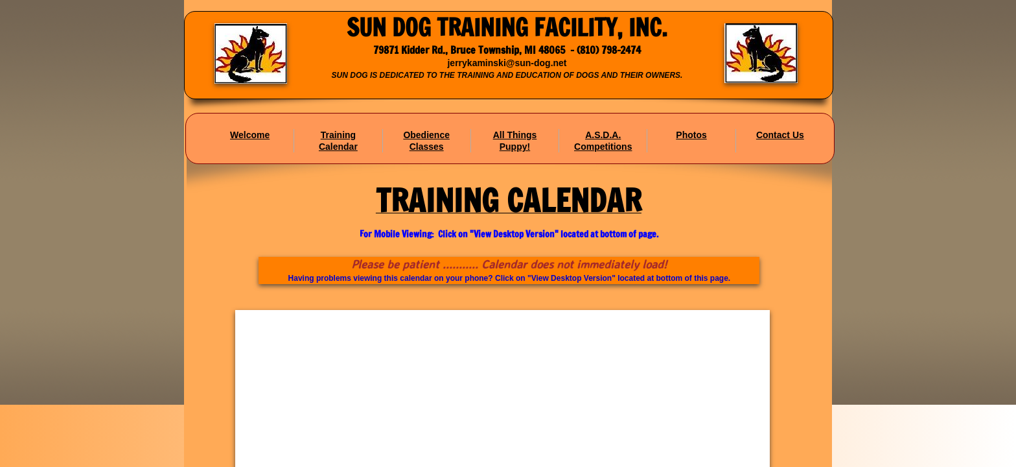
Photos (691, 135)
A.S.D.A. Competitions (603, 141)
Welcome (250, 135)
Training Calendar (338, 141)
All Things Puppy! (515, 141)
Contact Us (780, 135)
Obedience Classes (426, 141)
